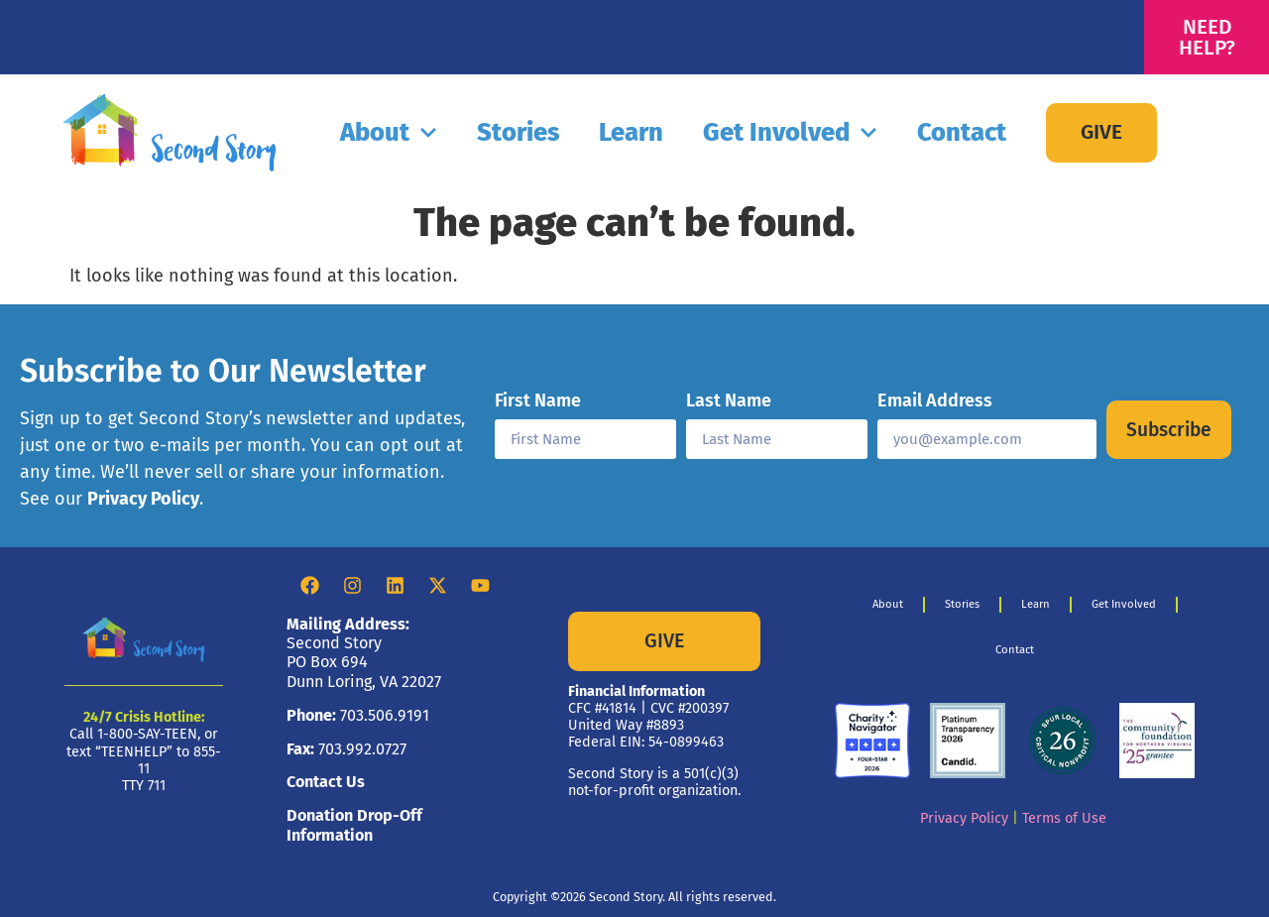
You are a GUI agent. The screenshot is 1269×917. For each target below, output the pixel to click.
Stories (518, 132)
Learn (631, 132)
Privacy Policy (143, 499)
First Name (538, 401)
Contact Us (326, 781)
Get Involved (790, 133)
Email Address (934, 401)
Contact (961, 132)
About (388, 133)
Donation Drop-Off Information (354, 825)
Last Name (728, 401)
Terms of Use (1064, 818)
